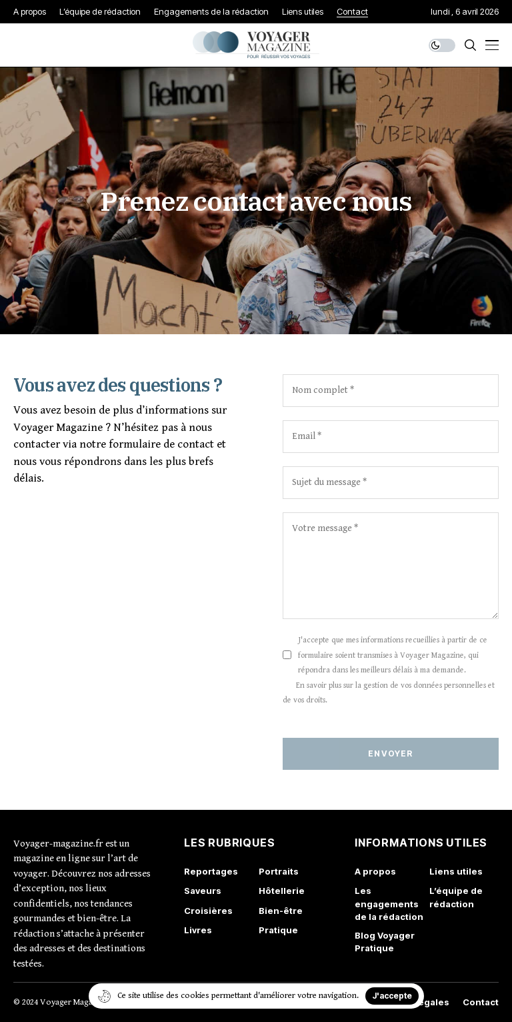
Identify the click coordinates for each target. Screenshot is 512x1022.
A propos (375, 871)
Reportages (211, 871)
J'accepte (392, 996)
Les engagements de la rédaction (389, 903)
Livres (198, 930)
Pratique (278, 930)
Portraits (279, 871)
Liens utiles (456, 871)
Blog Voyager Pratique (385, 942)
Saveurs (202, 890)
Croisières (208, 910)
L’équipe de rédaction (456, 897)
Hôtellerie (282, 890)
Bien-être (281, 910)
